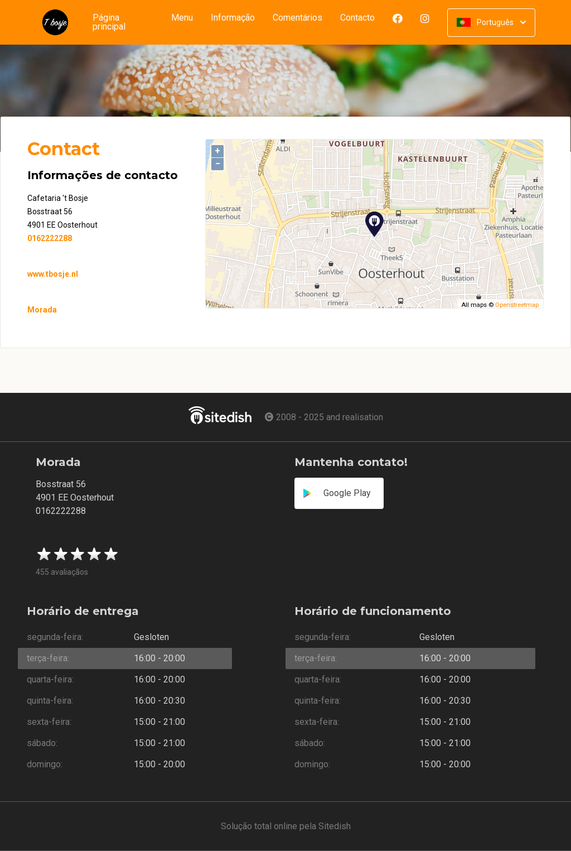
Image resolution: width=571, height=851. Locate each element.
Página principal (109, 22)
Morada (42, 309)
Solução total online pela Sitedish (286, 826)
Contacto (362, 18)
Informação (233, 18)
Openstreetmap (517, 305)
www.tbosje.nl (52, 274)
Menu (182, 18)
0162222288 (49, 238)
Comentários (297, 18)
